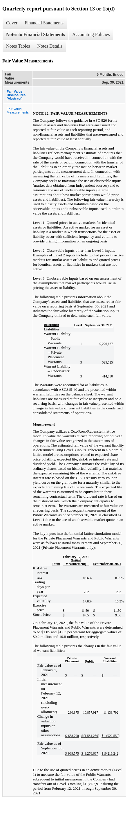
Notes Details (50, 46)
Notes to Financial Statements (35, 34)
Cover (11, 22)
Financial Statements (44, 22)
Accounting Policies (91, 34)
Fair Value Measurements (18, 110)
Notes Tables (18, 46)
